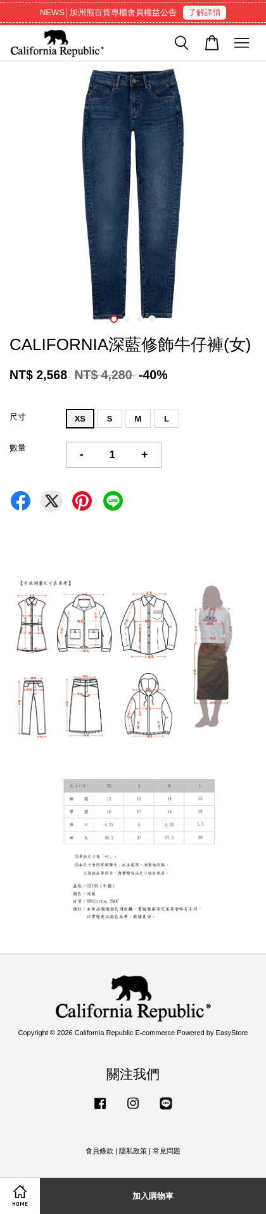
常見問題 (166, 1151)
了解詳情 (204, 12)
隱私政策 (133, 1151)
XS (80, 418)
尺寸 (18, 417)
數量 (18, 447)
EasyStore (232, 1032)
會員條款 (99, 1151)
